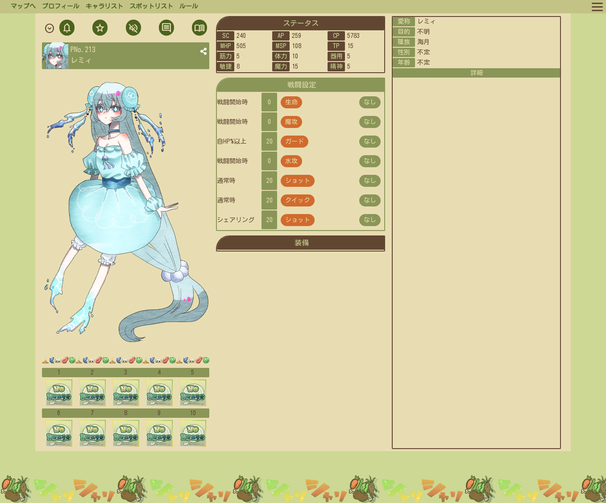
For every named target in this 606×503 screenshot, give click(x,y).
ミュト (132, 29)
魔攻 (291, 122)
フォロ (99, 29)
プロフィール (60, 6)
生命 (291, 102)
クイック (297, 200)
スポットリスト (151, 6)
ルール (188, 6)
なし (370, 102)
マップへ (23, 6)
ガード (294, 141)
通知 (67, 29)
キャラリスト (104, 6)
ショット (297, 180)
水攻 (291, 161)
